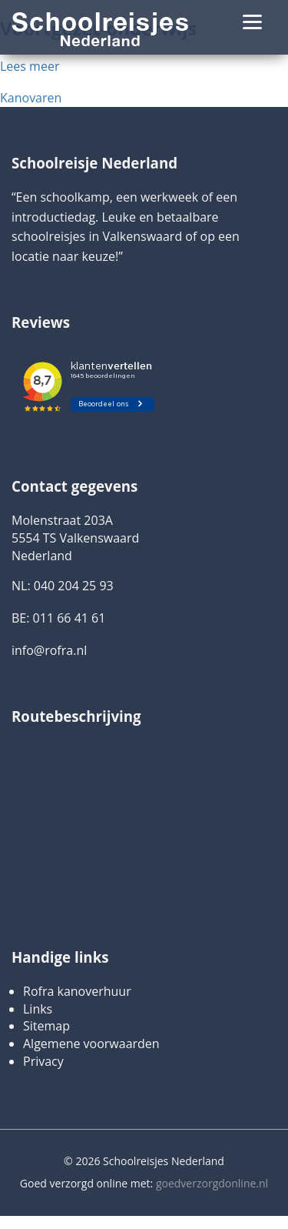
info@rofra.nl (49, 650)
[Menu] (252, 21)
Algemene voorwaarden (91, 1043)
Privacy (43, 1061)
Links (37, 1008)
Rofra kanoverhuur (77, 991)
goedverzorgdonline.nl (212, 1183)
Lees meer (29, 66)
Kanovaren (30, 97)
